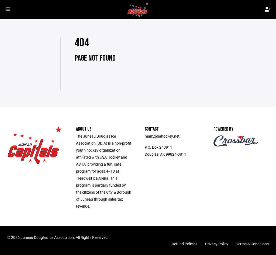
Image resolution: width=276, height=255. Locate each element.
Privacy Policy (216, 243)
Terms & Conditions (252, 243)
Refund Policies (184, 243)
